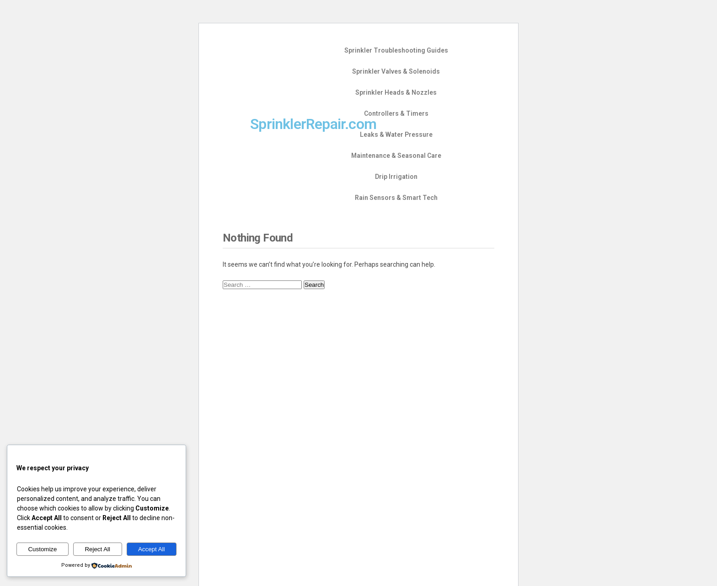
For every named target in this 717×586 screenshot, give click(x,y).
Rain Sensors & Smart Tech (396, 197)
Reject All (97, 549)
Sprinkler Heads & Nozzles (396, 92)
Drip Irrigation (396, 176)
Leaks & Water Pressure (396, 134)
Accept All (151, 549)
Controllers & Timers (396, 113)
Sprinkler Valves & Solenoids (396, 71)
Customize (42, 549)
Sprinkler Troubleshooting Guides (396, 50)
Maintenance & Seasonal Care (396, 155)
